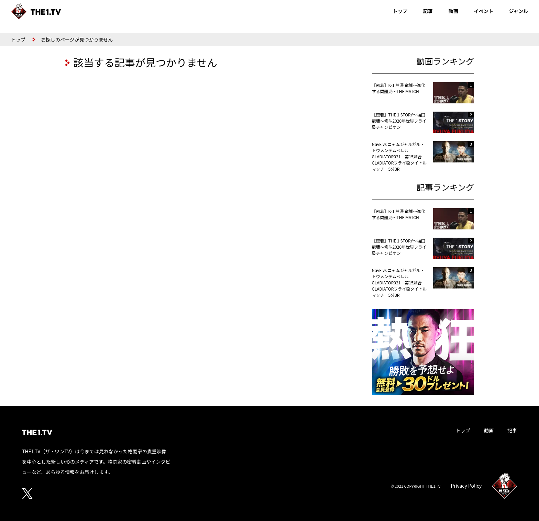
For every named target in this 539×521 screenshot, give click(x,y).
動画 (453, 11)
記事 (428, 11)
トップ (400, 11)
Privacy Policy (466, 485)
